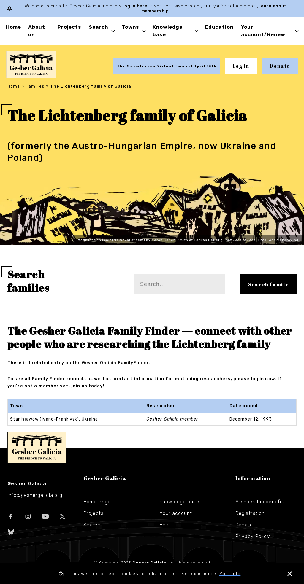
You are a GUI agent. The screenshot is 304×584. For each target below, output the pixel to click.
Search (98, 27)
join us (79, 386)
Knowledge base (179, 502)
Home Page (97, 502)
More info (230, 573)
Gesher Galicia (36, 447)
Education (219, 27)
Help (164, 525)
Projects (69, 27)
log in (257, 378)
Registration (250, 513)
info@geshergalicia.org (34, 495)
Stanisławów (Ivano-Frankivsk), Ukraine (54, 419)
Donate (280, 66)
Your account (175, 513)
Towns (130, 27)
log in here (135, 6)
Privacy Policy (252, 536)
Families (35, 86)
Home (13, 27)
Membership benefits (260, 502)
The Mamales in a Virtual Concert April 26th (167, 66)
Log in (241, 66)
